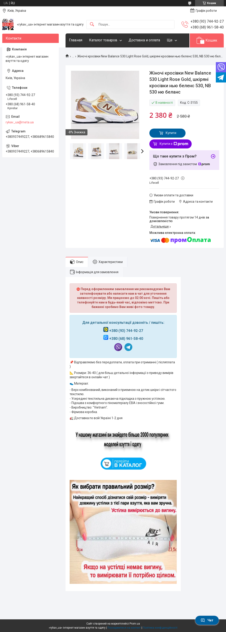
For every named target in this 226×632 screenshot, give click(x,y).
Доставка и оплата (144, 40)
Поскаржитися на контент (124, 627)
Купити (171, 133)
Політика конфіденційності (160, 627)
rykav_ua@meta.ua (20, 122)
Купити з (174, 144)
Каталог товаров (103, 40)
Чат (207, 620)
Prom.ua (134, 623)
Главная (75, 40)
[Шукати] (92, 24)
